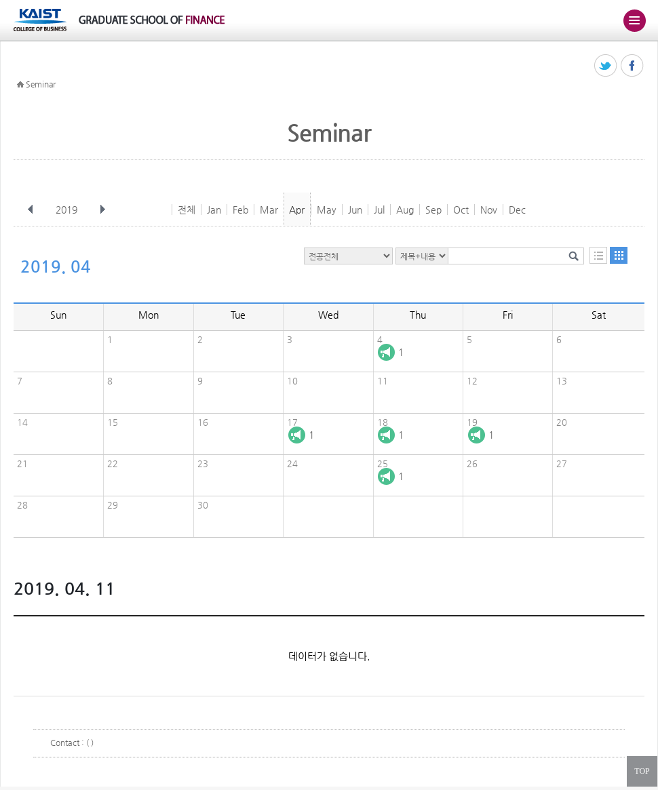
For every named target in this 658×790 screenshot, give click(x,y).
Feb (240, 209)
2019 (68, 209)
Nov (488, 209)
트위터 (606, 66)
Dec (517, 209)
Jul (379, 209)
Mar (269, 209)
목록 (598, 255)
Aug (405, 209)
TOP (641, 771)
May (326, 209)
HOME (20, 85)
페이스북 (632, 66)
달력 (618, 255)
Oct (461, 209)
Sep (433, 209)
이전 (30, 209)
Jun (355, 209)
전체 (186, 209)
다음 (102, 209)
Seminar (41, 84)
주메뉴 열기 (634, 20)
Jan (214, 209)
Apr (297, 209)
